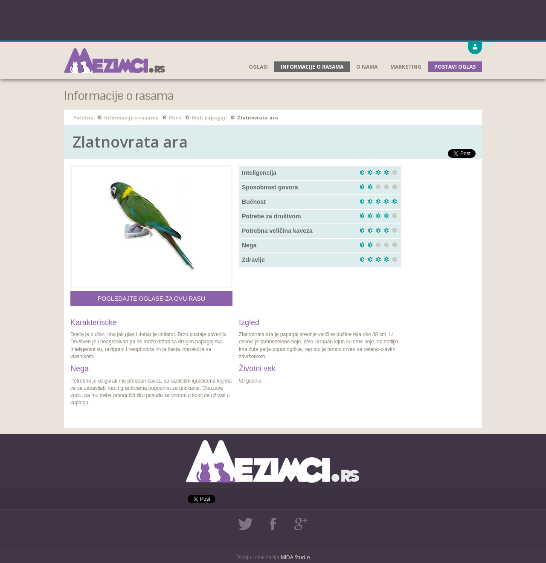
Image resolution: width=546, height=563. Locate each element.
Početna (83, 117)
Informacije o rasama (312, 66)
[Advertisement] (273, 19)
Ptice (175, 117)
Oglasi (258, 66)
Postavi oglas (455, 66)
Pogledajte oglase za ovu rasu (151, 298)
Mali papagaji (209, 117)
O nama (367, 66)
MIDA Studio (295, 557)
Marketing (405, 66)
